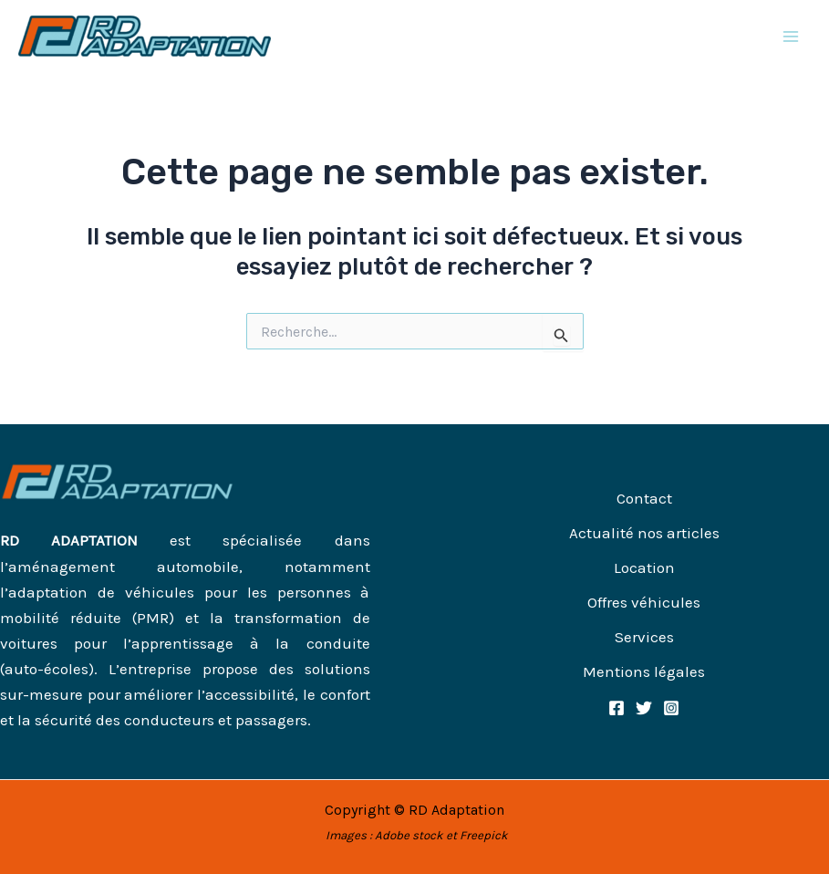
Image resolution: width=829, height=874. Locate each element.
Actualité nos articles (644, 533)
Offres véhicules (643, 602)
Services (644, 637)
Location (644, 567)
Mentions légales (644, 671)
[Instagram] (671, 708)
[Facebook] (616, 708)
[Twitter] (644, 708)
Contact (644, 498)
